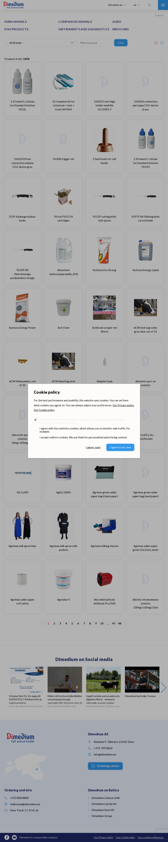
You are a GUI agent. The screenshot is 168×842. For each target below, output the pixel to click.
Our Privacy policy (123, 405)
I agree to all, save (120, 447)
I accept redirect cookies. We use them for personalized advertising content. (83, 437)
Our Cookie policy (44, 410)
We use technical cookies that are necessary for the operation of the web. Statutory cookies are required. (82, 421)
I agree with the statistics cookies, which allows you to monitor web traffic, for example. (85, 430)
